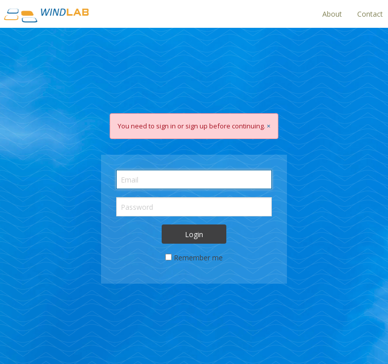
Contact (370, 14)
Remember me (198, 257)
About (332, 14)
